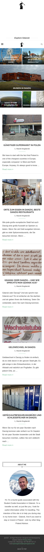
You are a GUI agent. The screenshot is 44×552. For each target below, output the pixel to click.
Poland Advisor (21, 523)
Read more (7, 169)
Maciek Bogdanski (23, 149)
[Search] (41, 44)
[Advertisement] (22, 22)
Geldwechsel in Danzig (22, 347)
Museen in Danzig (22, 88)
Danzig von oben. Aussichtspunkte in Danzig (11, 59)
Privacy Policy (27, 540)
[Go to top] (22, 549)
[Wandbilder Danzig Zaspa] (33, 99)
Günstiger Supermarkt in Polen (21, 145)
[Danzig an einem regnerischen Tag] (11, 99)
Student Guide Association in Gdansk (19, 503)
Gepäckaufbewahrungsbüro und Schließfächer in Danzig (22, 416)
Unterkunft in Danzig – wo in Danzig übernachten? (33, 59)
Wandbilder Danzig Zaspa (33, 105)
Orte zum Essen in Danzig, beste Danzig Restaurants (22, 210)
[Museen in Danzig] (22, 78)
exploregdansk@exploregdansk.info (23, 544)
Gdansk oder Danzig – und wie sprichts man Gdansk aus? (21, 281)
